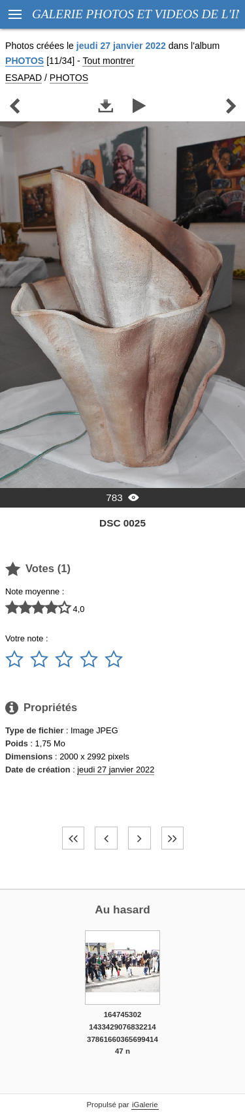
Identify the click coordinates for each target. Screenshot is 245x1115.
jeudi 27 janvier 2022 (115, 769)
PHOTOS (24, 60)
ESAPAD (23, 77)
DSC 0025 (122, 522)
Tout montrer (108, 60)
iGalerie (145, 1104)
